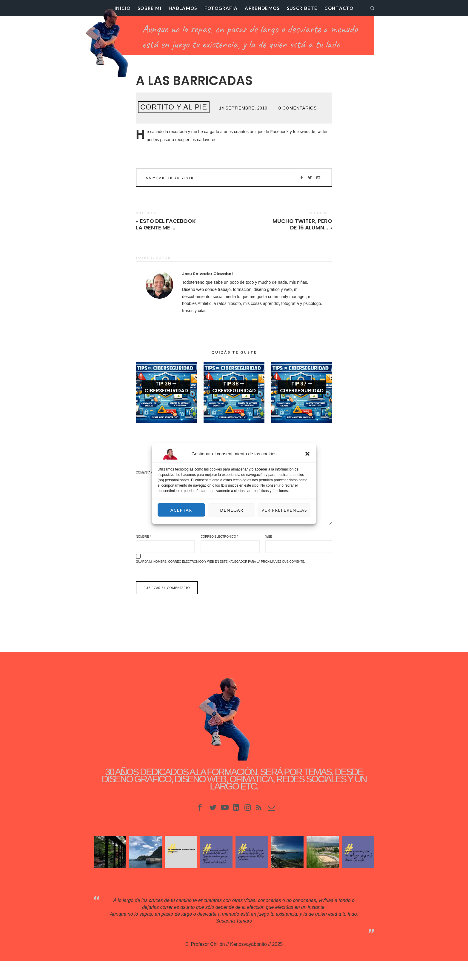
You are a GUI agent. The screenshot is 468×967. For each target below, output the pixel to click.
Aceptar (181, 510)
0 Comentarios (296, 108)
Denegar (231, 510)
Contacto (338, 8)
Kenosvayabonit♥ (341, 933)
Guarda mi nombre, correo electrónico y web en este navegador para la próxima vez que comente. (220, 567)
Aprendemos (262, 8)
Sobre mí (149, 8)
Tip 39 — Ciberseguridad (166, 390)
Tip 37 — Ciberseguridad (302, 390)
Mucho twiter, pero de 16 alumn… (301, 225)
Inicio (122, 8)
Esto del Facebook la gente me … (167, 225)
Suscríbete (302, 8)
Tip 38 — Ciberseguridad (234, 390)
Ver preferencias (284, 510)
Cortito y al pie (173, 107)
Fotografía (221, 8)
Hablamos (183, 8)
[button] (307, 453)
